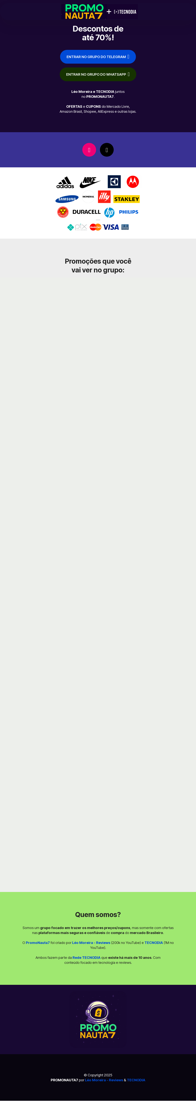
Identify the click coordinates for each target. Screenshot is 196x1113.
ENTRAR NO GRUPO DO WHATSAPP (98, 74)
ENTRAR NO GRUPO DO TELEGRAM (98, 56)
